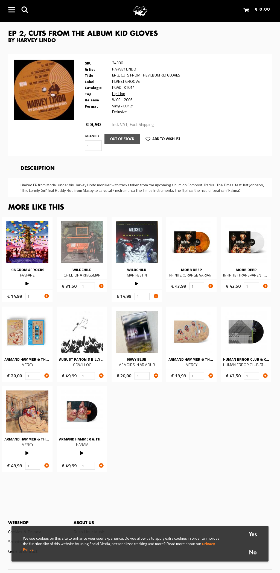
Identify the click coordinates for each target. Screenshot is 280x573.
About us (84, 523)
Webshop (18, 523)
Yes (253, 535)
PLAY (27, 283)
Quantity (92, 136)
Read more (27, 259)
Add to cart (46, 296)
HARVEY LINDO (124, 69)
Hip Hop (118, 93)
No (253, 553)
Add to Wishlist (166, 139)
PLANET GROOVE (126, 81)
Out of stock (122, 139)
